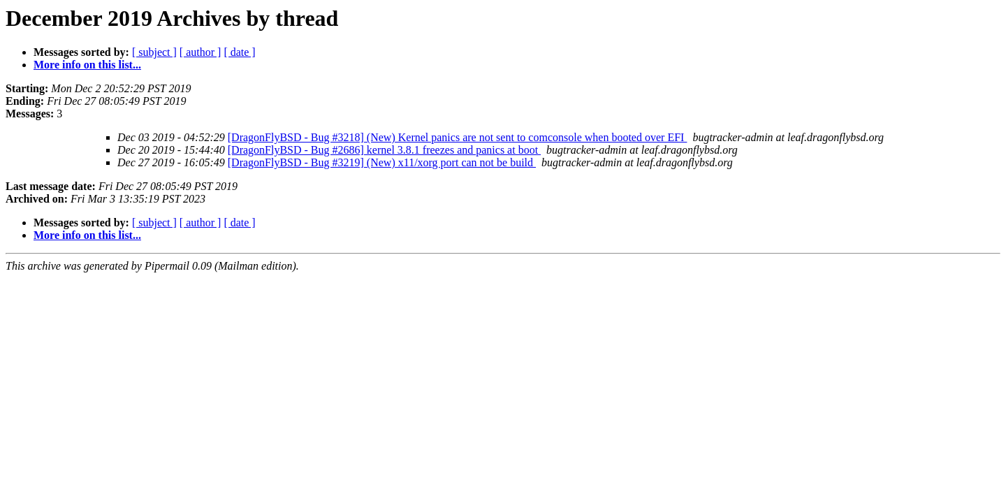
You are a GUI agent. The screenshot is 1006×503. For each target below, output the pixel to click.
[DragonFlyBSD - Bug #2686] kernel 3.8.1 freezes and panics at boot (384, 150)
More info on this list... (87, 65)
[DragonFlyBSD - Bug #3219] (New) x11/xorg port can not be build (382, 162)
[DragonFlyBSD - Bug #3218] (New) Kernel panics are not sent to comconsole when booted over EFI (457, 137)
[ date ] (239, 52)
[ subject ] (154, 52)
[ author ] (200, 52)
